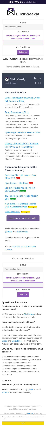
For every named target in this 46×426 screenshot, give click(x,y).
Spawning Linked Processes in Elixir (22, 132)
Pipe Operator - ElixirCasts (16, 183)
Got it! (23, 423)
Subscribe (23, 52)
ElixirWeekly (15, 2)
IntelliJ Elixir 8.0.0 (12, 212)
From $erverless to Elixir (17, 112)
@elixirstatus (12, 83)
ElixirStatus (29, 314)
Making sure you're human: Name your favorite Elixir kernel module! (23, 37)
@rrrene (8, 232)
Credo (4, 341)
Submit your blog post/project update (23, 218)
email (30, 389)
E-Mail (23, 23)
